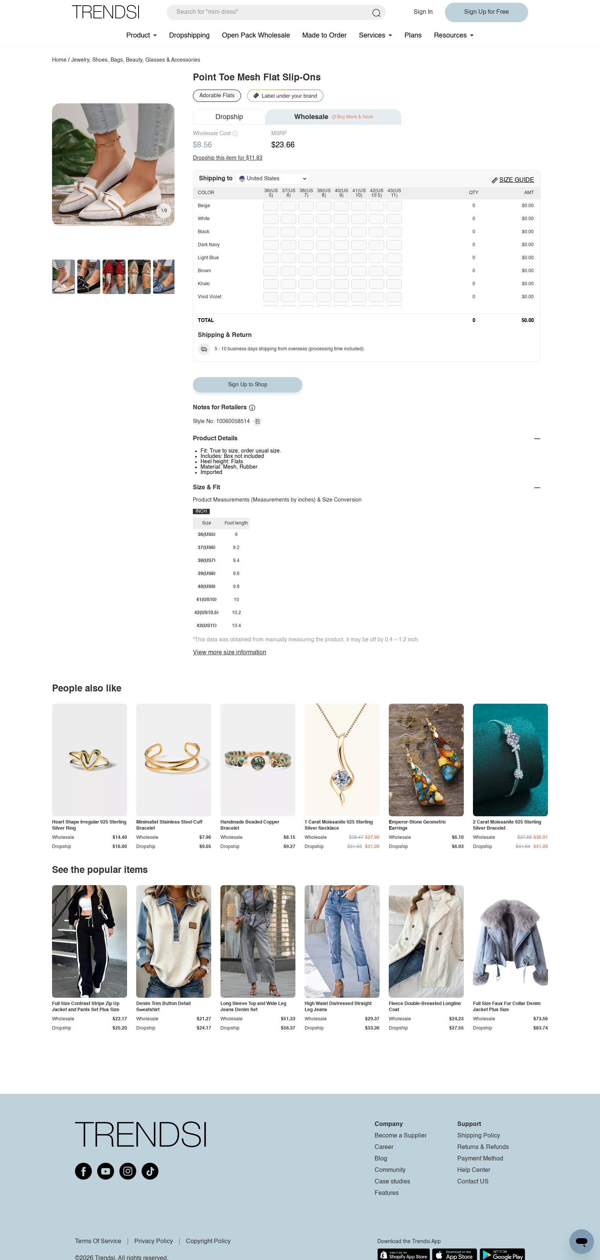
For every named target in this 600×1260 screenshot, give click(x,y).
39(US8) (324, 193)
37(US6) (288, 193)
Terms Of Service (98, 1242)
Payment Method (480, 1159)
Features (387, 1193)
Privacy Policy (153, 1242)
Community (390, 1170)
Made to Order (324, 35)
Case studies (392, 1182)
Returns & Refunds (483, 1147)
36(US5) (271, 193)
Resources (450, 35)
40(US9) (341, 193)
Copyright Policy (208, 1242)
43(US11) (394, 193)
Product (138, 35)
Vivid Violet (209, 297)
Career (384, 1147)
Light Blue (208, 258)
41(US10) (359, 193)
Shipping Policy (478, 1136)
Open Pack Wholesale (256, 35)
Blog (381, 1159)
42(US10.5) (376, 193)
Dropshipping (189, 35)
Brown (204, 271)
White (204, 219)
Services (372, 35)
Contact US (473, 1182)
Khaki (204, 284)
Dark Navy (209, 245)
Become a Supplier (401, 1136)
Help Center (473, 1170)
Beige (204, 206)
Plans (413, 35)
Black (203, 232)
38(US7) (306, 193)
